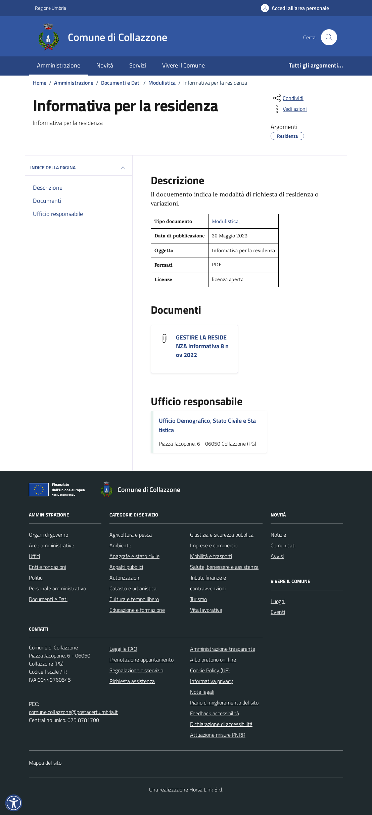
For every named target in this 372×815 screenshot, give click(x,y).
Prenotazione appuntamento (141, 659)
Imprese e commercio (213, 545)
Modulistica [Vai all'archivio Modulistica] (225, 221)
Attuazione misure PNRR (217, 735)
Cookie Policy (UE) (210, 670)
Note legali (202, 692)
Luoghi (278, 601)
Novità (104, 65)
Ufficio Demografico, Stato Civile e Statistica (207, 425)
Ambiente (120, 545)
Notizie (278, 535)
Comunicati (283, 545)
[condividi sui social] (288, 98)
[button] (13, 803)
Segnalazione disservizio (136, 670)
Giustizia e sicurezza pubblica (221, 535)
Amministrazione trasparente (222, 649)
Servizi (137, 65)
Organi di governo (48, 535)
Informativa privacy (211, 681)
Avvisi (277, 556)
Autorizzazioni (124, 578)
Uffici (34, 556)
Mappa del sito (45, 763)
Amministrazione (58, 65)
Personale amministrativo (57, 588)
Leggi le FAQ (123, 649)
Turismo (198, 599)
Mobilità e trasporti (211, 556)
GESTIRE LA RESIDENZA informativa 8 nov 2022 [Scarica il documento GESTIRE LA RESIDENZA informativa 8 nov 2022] (202, 346)
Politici (36, 578)
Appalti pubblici (126, 567)
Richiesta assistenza (132, 681)
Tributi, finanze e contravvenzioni (208, 583)
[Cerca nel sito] (329, 37)
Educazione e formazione (137, 610)
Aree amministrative (51, 545)
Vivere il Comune (183, 65)
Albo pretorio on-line (213, 659)
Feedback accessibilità (214, 713)
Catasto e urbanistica (132, 588)
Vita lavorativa (206, 610)
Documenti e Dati (48, 599)
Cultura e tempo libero (134, 599)
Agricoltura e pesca (130, 535)
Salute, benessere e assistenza (224, 567)
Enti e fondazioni (47, 567)
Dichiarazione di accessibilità (221, 724)
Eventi (278, 612)
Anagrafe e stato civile (134, 556)
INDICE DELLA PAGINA (78, 168)
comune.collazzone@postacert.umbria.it (73, 712)
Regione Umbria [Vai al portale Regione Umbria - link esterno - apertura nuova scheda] (50, 7)
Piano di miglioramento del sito (224, 702)
